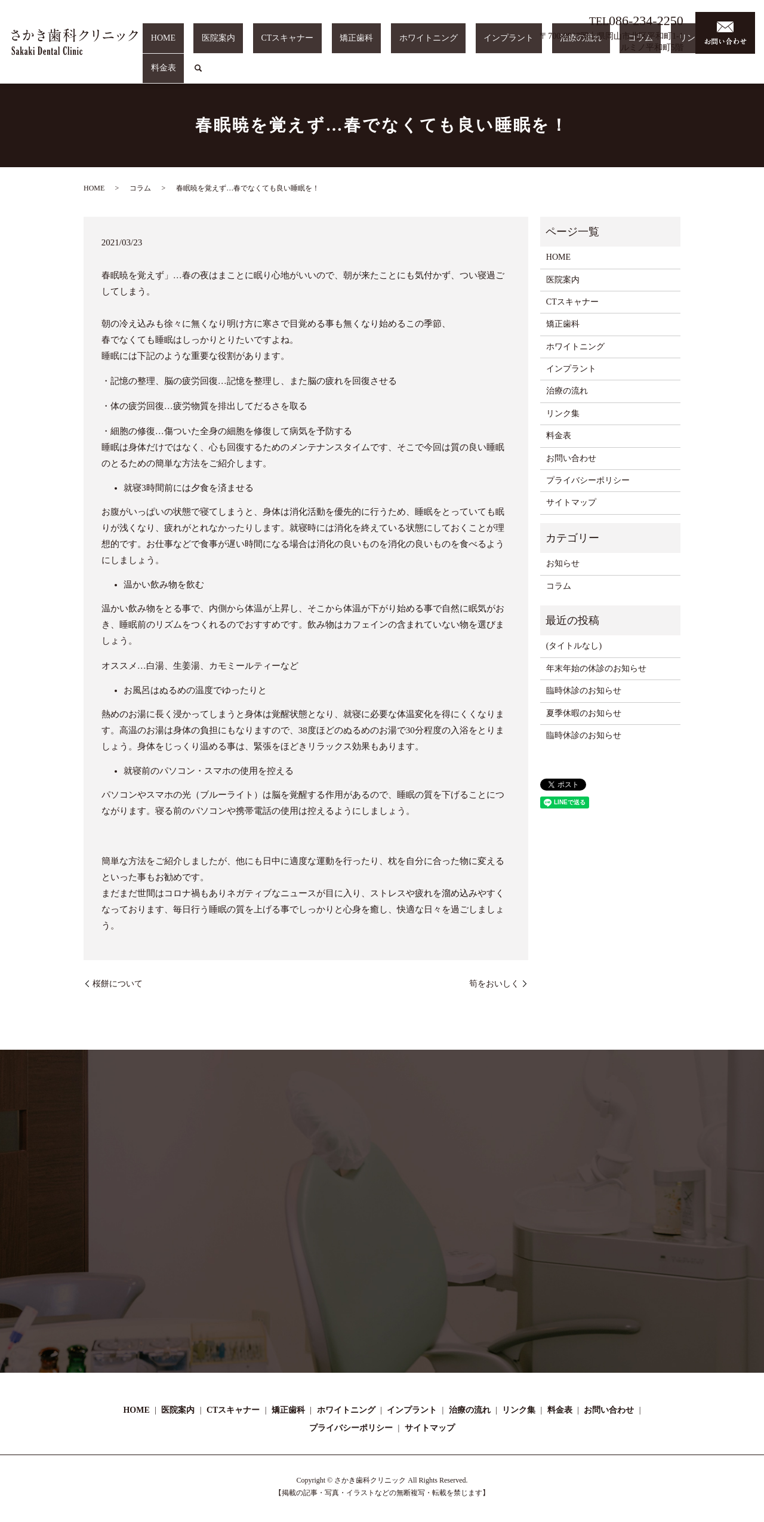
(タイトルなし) (574, 645)
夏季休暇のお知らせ (583, 713)
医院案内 (312, 73)
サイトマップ (571, 502)
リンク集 (678, 73)
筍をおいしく (494, 983)
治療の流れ (595, 73)
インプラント (539, 73)
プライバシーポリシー (588, 480)
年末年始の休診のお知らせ (596, 668)
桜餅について (118, 983)
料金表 (716, 73)
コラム (638, 73)
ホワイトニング (475, 73)
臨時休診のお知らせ (583, 690)
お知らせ (563, 563)
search (744, 74)
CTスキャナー (366, 73)
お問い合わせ (571, 458)
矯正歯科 (419, 73)
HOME (273, 73)
